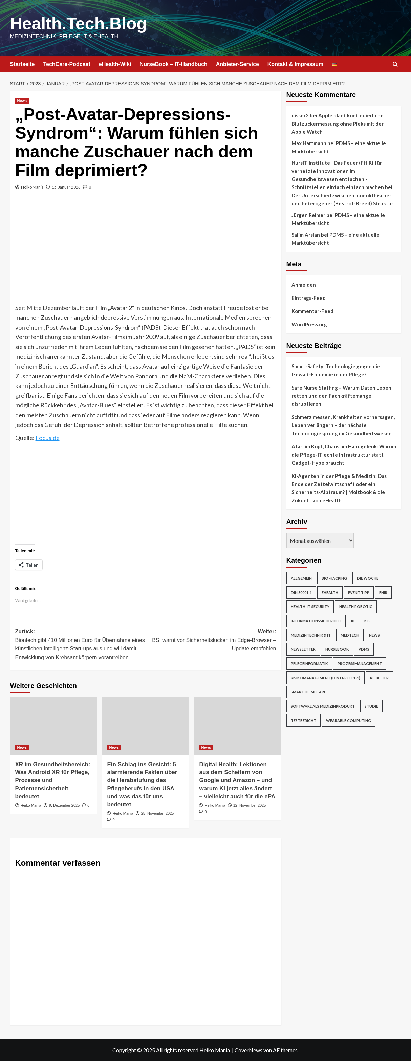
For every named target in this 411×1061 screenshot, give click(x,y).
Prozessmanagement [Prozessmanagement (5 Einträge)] (360, 663)
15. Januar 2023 (66, 187)
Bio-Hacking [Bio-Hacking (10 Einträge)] (334, 578)
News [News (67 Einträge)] (374, 635)
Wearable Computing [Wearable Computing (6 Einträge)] (348, 720)
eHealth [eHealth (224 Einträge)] (330, 592)
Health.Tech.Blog (78, 23)
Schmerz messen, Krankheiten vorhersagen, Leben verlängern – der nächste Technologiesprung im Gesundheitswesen (343, 425)
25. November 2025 (157, 813)
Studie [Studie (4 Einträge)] (371, 706)
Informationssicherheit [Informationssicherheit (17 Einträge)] (316, 621)
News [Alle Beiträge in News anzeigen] (22, 100)
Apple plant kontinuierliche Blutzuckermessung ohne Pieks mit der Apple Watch (337, 123)
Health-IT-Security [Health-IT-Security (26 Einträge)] (310, 606)
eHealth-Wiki (115, 64)
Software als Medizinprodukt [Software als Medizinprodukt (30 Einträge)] (323, 706)
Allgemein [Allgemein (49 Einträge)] (301, 578)
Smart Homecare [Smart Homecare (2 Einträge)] (308, 692)
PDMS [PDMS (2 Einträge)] (364, 649)
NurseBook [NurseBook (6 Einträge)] (337, 649)
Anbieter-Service (237, 64)
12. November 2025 (249, 805)
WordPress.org (309, 324)
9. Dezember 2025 (64, 805)
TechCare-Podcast (66, 64)
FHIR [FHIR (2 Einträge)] (383, 592)
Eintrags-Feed (308, 298)
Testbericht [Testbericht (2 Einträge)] (303, 720)
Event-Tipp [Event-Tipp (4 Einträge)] (358, 592)
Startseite (22, 64)
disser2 (300, 115)
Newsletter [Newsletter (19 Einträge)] (303, 649)
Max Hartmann (308, 143)
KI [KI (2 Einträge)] (352, 621)
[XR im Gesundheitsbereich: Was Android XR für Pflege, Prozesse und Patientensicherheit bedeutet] (53, 726)
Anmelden (303, 285)
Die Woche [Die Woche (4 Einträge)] (367, 578)
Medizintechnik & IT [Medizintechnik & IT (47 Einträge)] (311, 635)
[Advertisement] (145, 252)
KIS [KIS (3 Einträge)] (367, 621)
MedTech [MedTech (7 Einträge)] (350, 635)
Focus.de (48, 437)
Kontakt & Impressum (295, 64)
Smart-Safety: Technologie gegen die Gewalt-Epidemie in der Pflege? (335, 370)
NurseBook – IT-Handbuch (174, 64)
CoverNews (248, 1050)
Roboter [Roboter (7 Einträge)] (379, 678)
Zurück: (80, 645)
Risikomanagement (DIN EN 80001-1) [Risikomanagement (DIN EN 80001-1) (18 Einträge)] (325, 678)
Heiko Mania (32, 187)
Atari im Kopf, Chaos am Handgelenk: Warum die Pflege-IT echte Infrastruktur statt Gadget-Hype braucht (343, 454)
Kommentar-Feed (312, 311)
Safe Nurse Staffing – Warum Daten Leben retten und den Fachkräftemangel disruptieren (341, 395)
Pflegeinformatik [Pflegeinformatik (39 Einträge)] (309, 663)
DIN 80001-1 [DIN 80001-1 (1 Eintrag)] (301, 592)
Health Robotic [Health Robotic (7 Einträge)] (355, 606)
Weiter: (211, 640)
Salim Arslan (305, 234)
